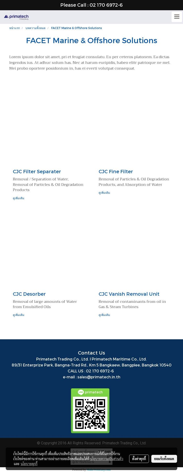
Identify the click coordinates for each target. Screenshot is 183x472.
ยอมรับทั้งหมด (164, 459)
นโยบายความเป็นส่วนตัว (106, 459)
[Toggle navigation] (177, 17)
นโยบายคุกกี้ (29, 464)
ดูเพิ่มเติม (19, 198)
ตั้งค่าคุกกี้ (139, 459)
